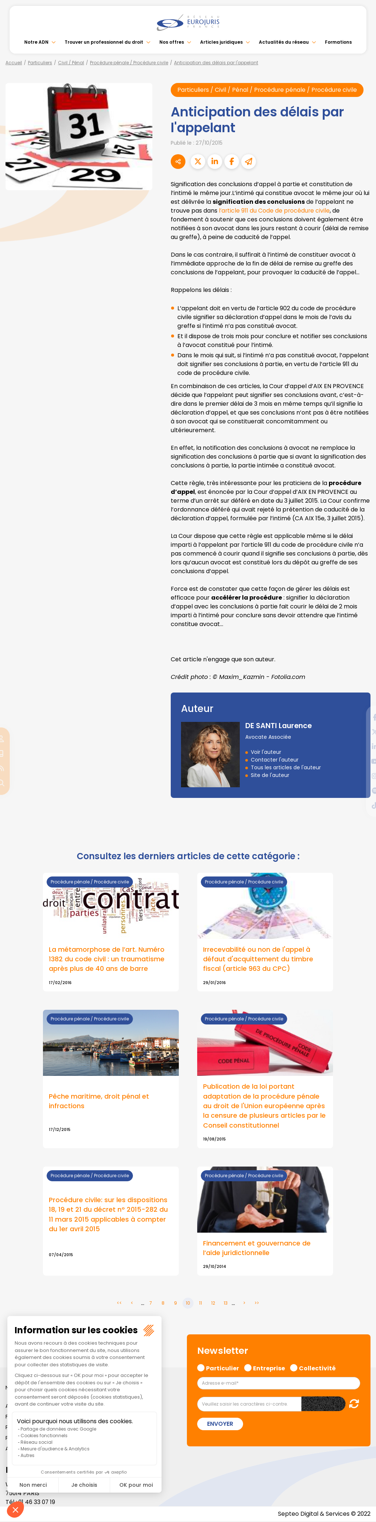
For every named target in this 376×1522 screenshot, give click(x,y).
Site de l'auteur (270, 775)
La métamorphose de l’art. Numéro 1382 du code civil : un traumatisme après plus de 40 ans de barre (106, 959)
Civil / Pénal (71, 62)
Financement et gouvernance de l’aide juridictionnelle (257, 1248)
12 (213, 1304)
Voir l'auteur (266, 752)
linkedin (361, 746)
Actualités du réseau (284, 42)
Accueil (14, 62)
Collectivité (317, 1368)
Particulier (222, 1368)
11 (200, 1304)
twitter (361, 732)
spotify (361, 790)
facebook (361, 717)
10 (188, 1304)
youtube (361, 761)
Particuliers (40, 62)
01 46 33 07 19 (37, 1502)
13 (226, 1304)
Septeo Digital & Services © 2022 (323, 1514)
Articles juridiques (221, 42)
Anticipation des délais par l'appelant (216, 62)
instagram (361, 776)
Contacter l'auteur (275, 759)
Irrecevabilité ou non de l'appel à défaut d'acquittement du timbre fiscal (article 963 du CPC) (258, 959)
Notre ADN (36, 42)
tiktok (361, 805)
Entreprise (269, 1368)
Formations (338, 42)
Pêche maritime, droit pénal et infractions (99, 1101)
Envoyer (220, 1425)
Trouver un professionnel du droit (104, 42)
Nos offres (171, 42)
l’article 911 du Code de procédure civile (275, 210)
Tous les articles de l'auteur (286, 767)
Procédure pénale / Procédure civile (129, 62)
